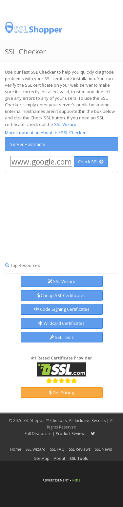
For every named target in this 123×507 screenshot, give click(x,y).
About (59, 458)
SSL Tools (62, 337)
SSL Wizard (65, 124)
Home (15, 449)
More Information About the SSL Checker (45, 132)
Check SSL (91, 162)
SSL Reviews (80, 449)
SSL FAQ (57, 449)
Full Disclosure (38, 433)
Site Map (42, 458)
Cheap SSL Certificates (61, 295)
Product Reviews (71, 433)
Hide (76, 480)
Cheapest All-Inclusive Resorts (78, 420)
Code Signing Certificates (62, 309)
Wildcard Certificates (61, 323)
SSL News (103, 449)
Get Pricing (61, 392)
